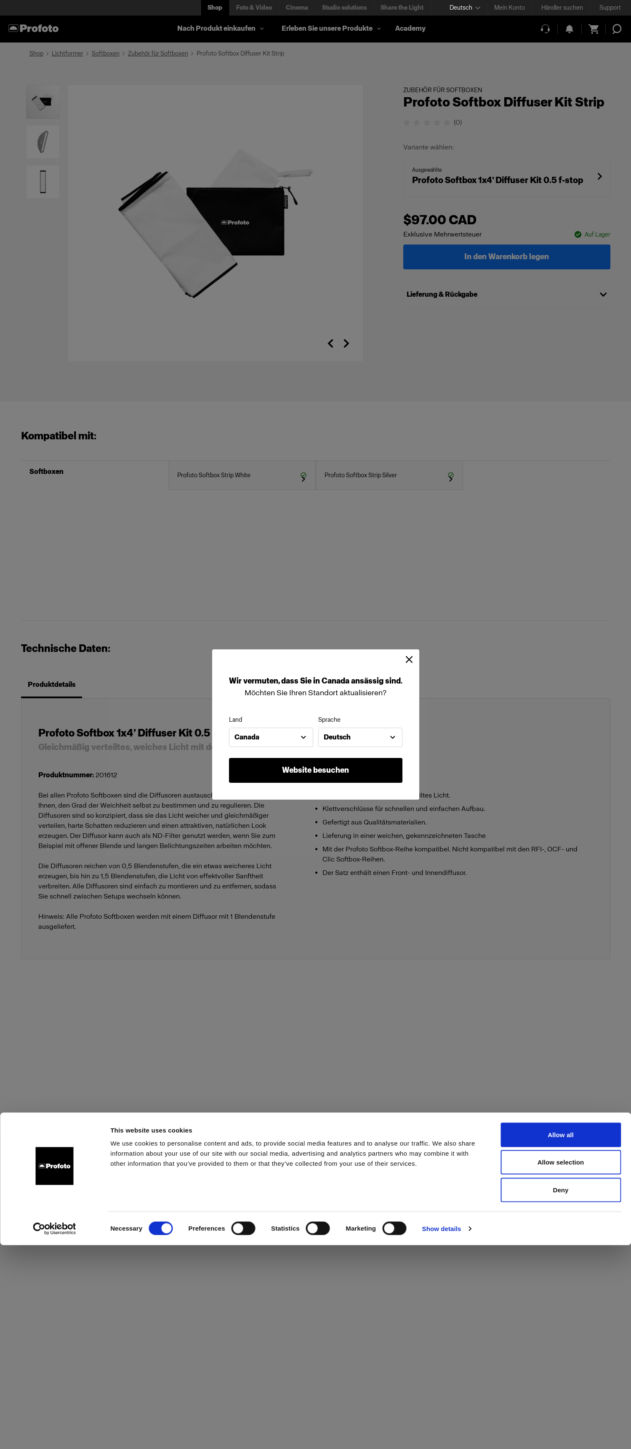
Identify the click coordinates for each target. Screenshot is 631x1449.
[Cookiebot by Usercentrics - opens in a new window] (54, 1432)
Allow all (561, 1338)
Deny (560, 1393)
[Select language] (465, 7)
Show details (441, 1432)
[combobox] (271, 737)
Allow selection (561, 1366)
